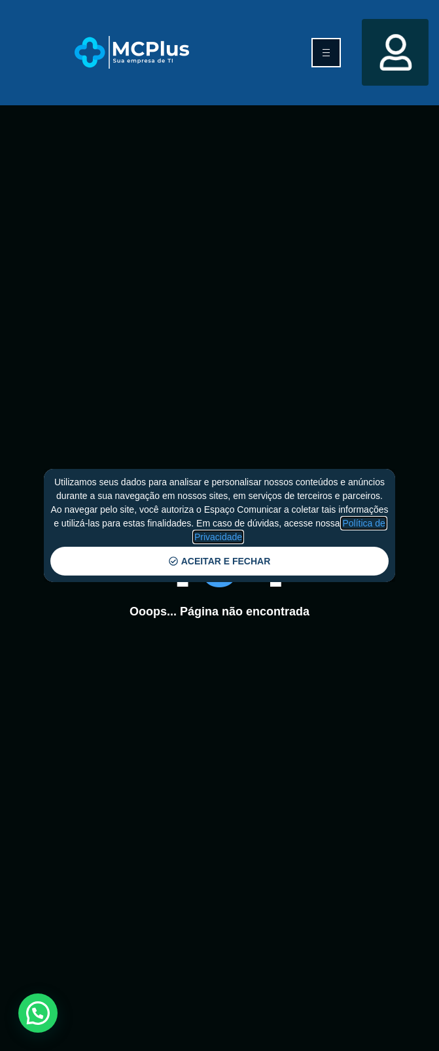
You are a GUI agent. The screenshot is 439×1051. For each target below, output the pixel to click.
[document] (219, 525)
